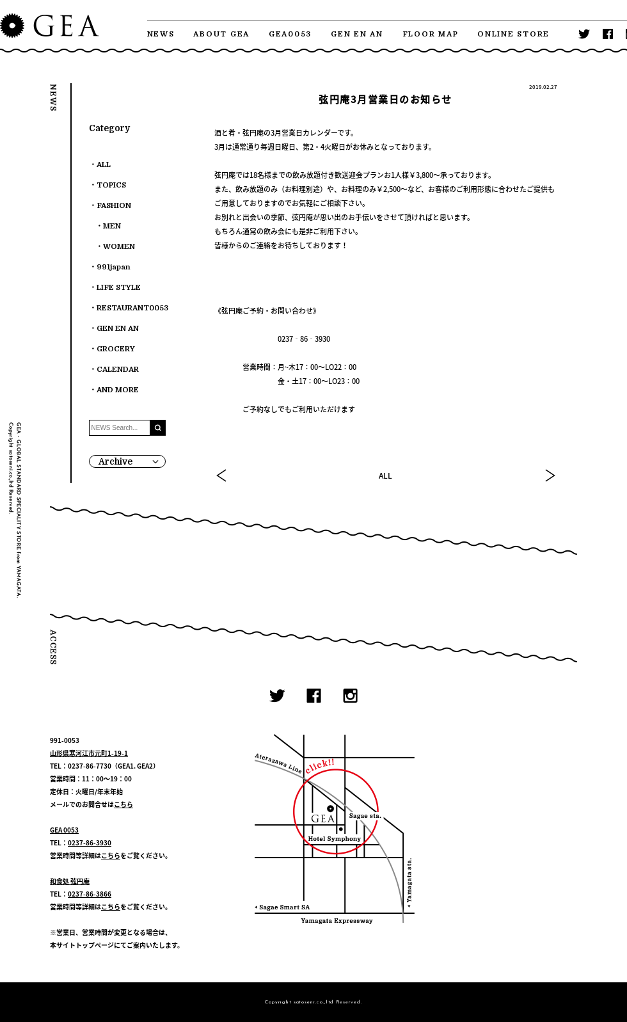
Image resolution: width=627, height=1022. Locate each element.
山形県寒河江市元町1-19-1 (89, 753)
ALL (385, 475)
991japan (114, 267)
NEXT (549, 475)
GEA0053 (290, 34)
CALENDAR (118, 369)
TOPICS (111, 185)
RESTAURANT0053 (132, 308)
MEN (112, 226)
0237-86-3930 (89, 842)
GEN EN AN (357, 34)
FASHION (114, 206)
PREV (222, 475)
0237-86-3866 (89, 893)
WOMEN (119, 247)
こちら (123, 804)
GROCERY (116, 349)
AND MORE (118, 390)
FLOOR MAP (430, 34)
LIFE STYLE (119, 287)
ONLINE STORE (513, 34)
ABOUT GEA (221, 34)
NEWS (161, 34)
